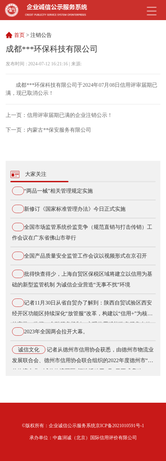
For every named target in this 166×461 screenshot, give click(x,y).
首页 (20, 35)
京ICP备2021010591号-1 (120, 425)
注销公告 (41, 35)
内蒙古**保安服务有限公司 (59, 130)
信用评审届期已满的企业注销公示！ (70, 115)
